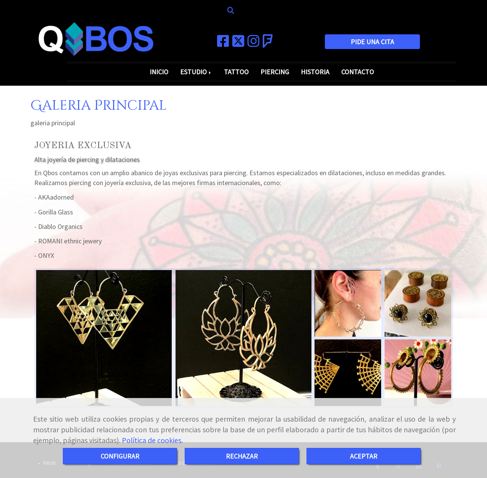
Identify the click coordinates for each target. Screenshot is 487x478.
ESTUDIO (196, 71)
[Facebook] (223, 43)
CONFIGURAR (120, 456)
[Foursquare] (268, 43)
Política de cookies (151, 440)
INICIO (159, 71)
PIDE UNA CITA (372, 41)
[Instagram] (253, 43)
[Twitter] (238, 43)
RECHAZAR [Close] (242, 456)
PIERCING (274, 71)
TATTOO (236, 71)
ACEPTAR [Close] (363, 456)
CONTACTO (357, 71)
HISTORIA (315, 71)
